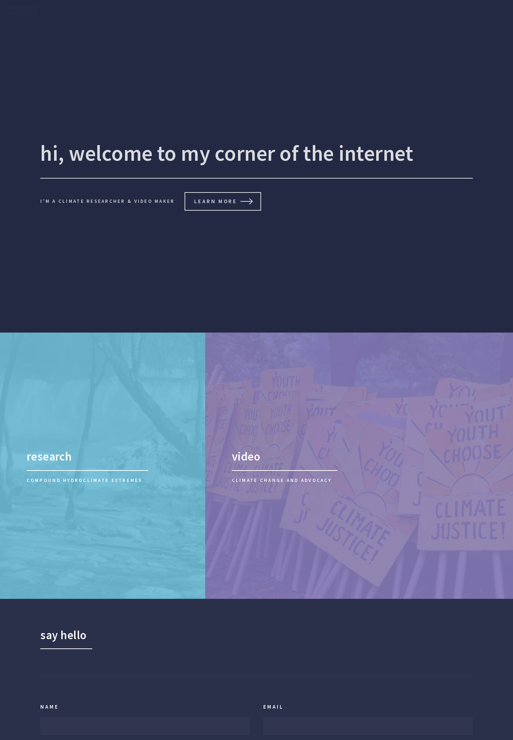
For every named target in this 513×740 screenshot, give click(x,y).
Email (273, 706)
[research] (102, 466)
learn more (215, 201)
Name (49, 706)
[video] (359, 466)
